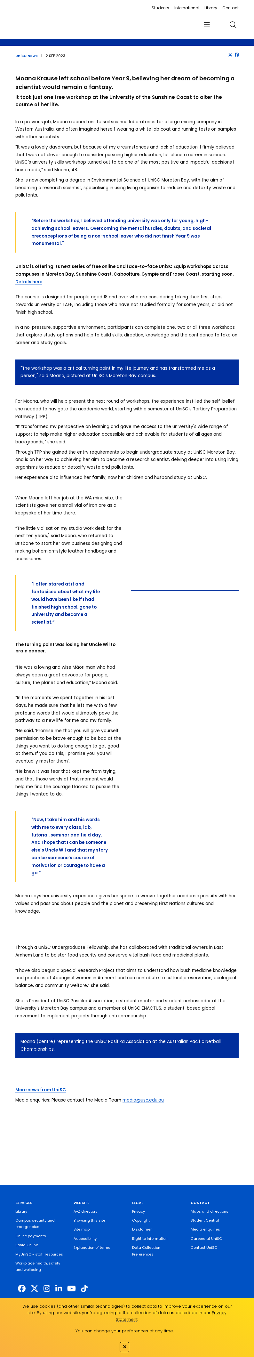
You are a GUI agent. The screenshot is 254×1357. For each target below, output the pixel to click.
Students (160, 8)
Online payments (30, 1236)
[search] (233, 25)
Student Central (205, 1220)
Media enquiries (205, 1229)
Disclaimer (142, 1229)
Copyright (141, 1220)
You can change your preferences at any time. (124, 1331)
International (186, 8)
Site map (82, 1229)
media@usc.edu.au (143, 1100)
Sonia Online (26, 1245)
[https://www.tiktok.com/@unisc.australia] (84, 1288)
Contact (230, 8)
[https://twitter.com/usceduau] (34, 1288)
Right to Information (150, 1238)
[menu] (207, 25)
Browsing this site (89, 1220)
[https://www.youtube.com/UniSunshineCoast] (71, 1288)
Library (210, 8)
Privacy (138, 1211)
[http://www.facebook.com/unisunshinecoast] (22, 1288)
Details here (28, 282)
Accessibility (85, 1238)
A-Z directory (85, 1211)
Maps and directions (209, 1211)
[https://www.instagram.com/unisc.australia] (47, 1288)
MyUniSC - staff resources (39, 1254)
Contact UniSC (204, 1247)
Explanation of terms (92, 1247)
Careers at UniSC (206, 1238)
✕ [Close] (125, 1346)
